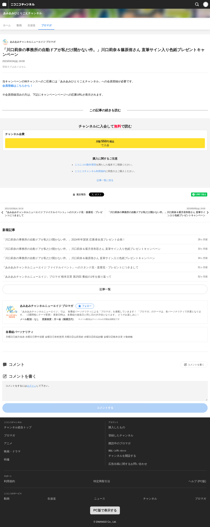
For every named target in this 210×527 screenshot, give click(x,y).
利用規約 (9, 481)
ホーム (7, 25)
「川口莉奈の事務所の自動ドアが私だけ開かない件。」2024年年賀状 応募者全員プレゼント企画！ (63, 239)
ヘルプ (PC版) (197, 481)
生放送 (31, 25)
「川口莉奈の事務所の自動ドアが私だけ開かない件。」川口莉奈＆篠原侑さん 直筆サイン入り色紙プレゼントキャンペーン (78, 258)
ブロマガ (46, 25)
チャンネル (150, 498)
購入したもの (116, 427)
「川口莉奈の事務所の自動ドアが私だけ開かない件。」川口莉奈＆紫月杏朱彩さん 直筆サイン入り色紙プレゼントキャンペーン (81, 248)
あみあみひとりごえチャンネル (22, 13)
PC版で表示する (105, 510)
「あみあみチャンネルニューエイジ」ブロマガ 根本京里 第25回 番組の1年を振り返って (56, 276)
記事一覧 (105, 289)
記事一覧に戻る (105, 180)
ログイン (31, 385)
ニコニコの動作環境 (85, 164)
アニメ (8, 443)
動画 (19, 25)
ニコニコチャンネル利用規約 (90, 171)
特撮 (6, 459)
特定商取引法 (101, 481)
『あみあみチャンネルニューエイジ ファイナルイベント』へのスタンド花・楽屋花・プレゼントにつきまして (70, 267)
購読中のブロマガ (119, 443)
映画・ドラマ (12, 451)
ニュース (99, 498)
